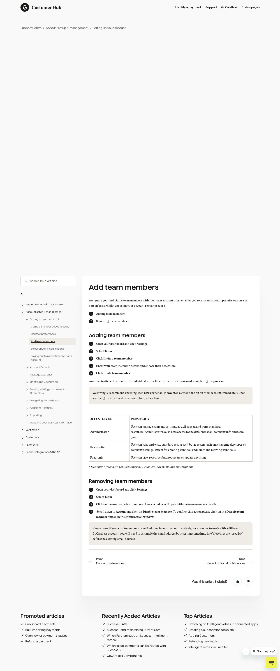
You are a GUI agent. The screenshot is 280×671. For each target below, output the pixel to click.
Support (211, 7)
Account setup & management (67, 27)
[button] (48, 294)
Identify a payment (188, 7)
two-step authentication (183, 392)
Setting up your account (109, 27)
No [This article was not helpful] (248, 581)
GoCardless (229, 7)
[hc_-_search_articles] (48, 281)
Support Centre (31, 27)
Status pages (251, 7)
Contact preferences (43, 334)
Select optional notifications (47, 348)
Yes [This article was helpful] (237, 581)
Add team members (43, 341)
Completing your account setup (50, 326)
